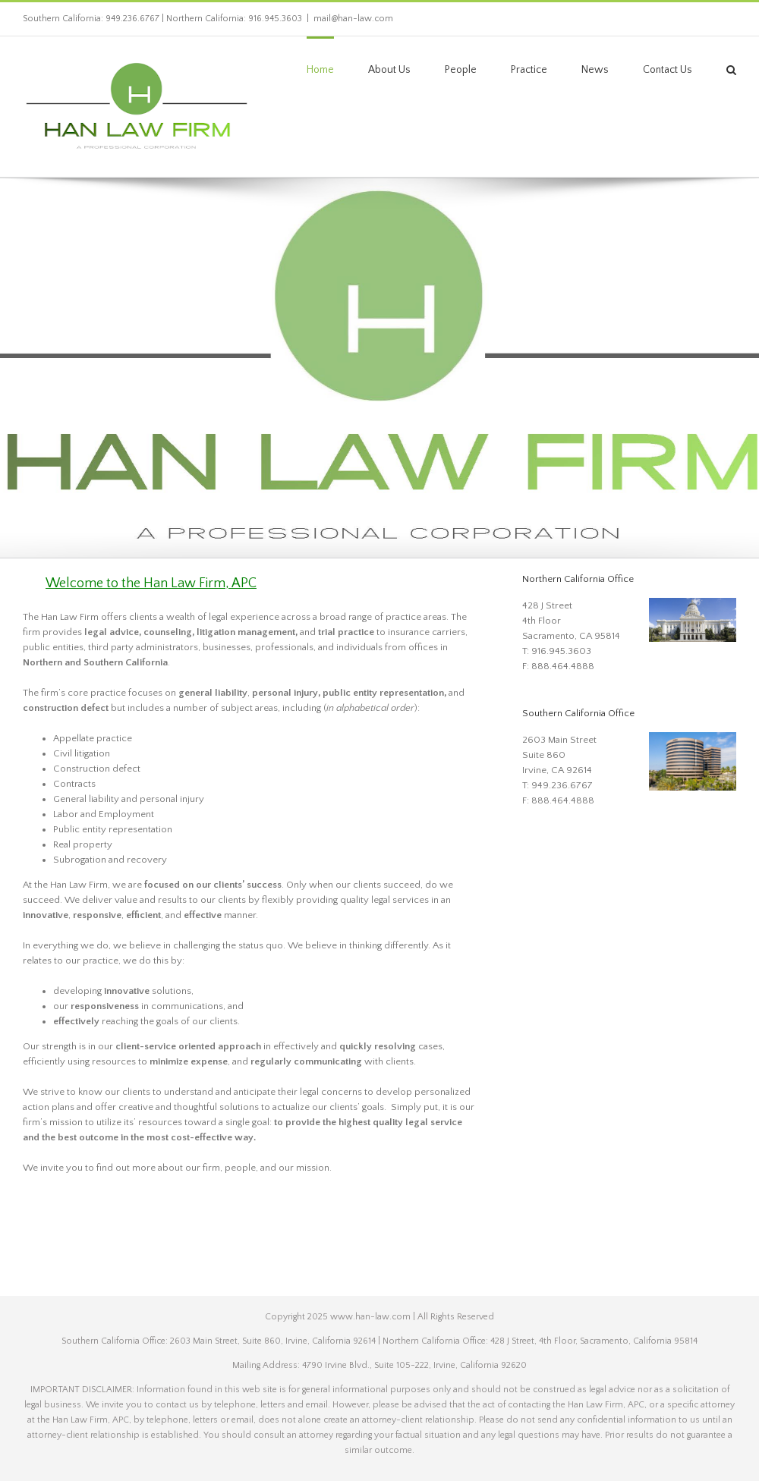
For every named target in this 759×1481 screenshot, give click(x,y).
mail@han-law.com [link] (353, 19)
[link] (136, 106)
